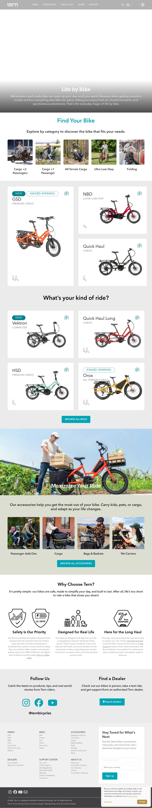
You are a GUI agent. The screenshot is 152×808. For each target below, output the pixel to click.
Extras (73, 753)
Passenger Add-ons (78, 735)
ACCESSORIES (78, 732)
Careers (74, 770)
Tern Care (43, 763)
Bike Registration (45, 768)
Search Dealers (112, 702)
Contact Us (43, 778)
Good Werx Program (79, 765)
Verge (41, 748)
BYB (40, 735)
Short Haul (43, 745)
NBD (9, 740)
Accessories (49, 5)
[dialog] (126, 796)
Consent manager (37, 804)
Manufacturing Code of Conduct (57, 804)
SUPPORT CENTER (48, 760)
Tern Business (76, 768)
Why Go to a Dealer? (16, 765)
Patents (73, 804)
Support (93, 5)
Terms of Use (12, 804)
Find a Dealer (13, 763)
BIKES (42, 732)
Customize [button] (108, 802)
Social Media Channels (79, 773)
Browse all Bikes (76, 419)
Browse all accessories (76, 563)
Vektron (10, 750)
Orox (9, 743)
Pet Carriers (128, 553)
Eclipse (42, 738)
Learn (81, 5)
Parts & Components (78, 750)
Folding (132, 169)
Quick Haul (12, 745)
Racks (73, 745)
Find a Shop (67, 5)
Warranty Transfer (45, 770)
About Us (76, 760)
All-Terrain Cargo (76, 169)
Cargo (58, 553)
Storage (74, 748)
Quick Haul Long (14, 748)
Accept (142, 802)
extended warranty (135, 641)
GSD (9, 735)
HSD (9, 738)
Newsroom (75, 763)
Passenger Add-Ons (24, 553)
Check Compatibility (47, 775)
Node (41, 743)
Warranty (42, 773)
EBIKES (11, 732)
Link (40, 740)
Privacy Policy (24, 804)
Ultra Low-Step (104, 169)
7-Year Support (44, 765)
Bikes (35, 5)
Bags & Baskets (93, 553)
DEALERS (12, 760)
